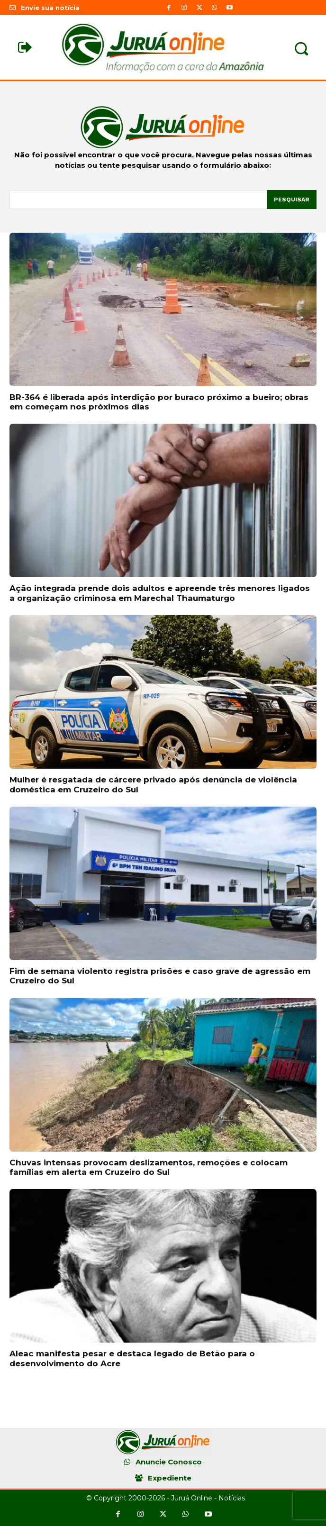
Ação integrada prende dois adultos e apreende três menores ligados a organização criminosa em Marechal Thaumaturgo (159, 592)
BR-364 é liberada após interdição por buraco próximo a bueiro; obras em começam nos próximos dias (158, 401)
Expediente (169, 1477)
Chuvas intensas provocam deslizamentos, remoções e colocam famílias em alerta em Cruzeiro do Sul (148, 1167)
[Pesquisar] (292, 199)
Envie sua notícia (50, 7)
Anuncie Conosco (169, 1461)
